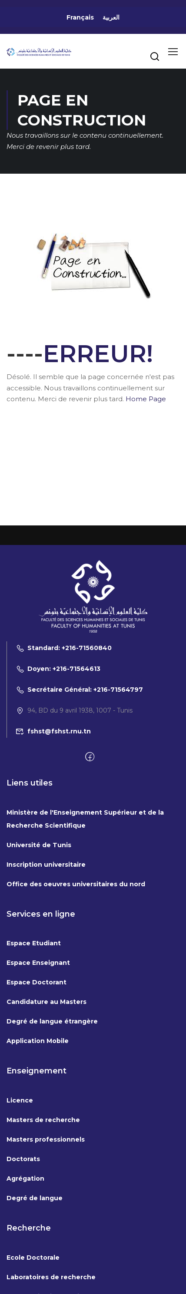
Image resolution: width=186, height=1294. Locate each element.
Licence (20, 1100)
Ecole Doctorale (33, 1257)
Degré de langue (35, 1198)
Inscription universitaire (46, 864)
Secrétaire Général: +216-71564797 (79, 689)
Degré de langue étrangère (52, 1021)
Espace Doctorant (36, 982)
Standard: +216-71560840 (64, 648)
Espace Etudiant (34, 943)
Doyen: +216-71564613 (58, 669)
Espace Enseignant (38, 963)
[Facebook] (89, 757)
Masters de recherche (43, 1120)
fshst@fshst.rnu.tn (53, 731)
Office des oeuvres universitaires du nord (76, 884)
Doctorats (23, 1159)
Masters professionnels (46, 1139)
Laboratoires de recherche (51, 1277)
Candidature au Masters (46, 1002)
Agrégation (25, 1178)
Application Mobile (38, 1041)
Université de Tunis (39, 845)
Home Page (146, 399)
